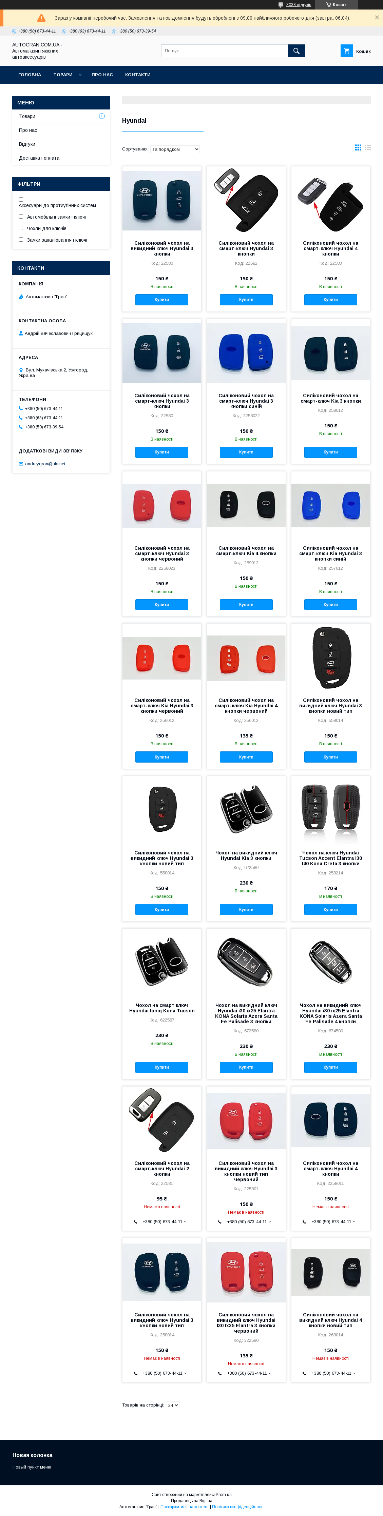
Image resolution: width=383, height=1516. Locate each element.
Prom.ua (224, 1494)
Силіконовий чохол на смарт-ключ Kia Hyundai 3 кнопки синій (330, 553)
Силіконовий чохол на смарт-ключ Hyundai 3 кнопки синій (246, 401)
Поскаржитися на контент (184, 1506)
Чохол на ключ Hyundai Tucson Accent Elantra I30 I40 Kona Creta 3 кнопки (330, 858)
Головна (29, 74)
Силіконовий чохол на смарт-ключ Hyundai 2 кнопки (162, 1168)
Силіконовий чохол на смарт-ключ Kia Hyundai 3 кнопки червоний (162, 706)
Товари (63, 74)
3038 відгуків (298, 4)
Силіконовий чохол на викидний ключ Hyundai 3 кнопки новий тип (330, 706)
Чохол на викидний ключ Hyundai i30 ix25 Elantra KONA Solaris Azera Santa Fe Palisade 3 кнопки (246, 1013)
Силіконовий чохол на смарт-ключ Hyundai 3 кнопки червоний (162, 553)
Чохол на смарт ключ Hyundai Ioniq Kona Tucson (162, 1008)
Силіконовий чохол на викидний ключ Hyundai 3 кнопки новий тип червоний (246, 1171)
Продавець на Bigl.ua (191, 1500)
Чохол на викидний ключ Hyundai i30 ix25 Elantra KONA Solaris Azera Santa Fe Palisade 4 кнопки (331, 1013)
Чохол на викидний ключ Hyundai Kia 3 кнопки (246, 855)
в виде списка (368, 149)
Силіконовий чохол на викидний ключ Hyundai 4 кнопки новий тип (330, 1320)
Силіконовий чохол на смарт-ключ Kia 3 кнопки (331, 398)
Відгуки (27, 144)
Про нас (102, 74)
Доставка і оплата (39, 158)
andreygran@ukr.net (45, 463)
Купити (162, 299)
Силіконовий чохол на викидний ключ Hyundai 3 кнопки (162, 248)
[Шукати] (296, 50)
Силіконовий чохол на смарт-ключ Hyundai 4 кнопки (330, 248)
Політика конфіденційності (238, 1506)
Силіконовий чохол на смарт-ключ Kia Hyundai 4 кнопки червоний (246, 706)
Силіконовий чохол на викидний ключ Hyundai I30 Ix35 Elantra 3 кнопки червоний (246, 1323)
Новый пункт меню (32, 1467)
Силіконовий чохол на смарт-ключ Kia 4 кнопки (246, 550)
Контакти (138, 74)
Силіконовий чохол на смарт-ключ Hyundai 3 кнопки (246, 248)
